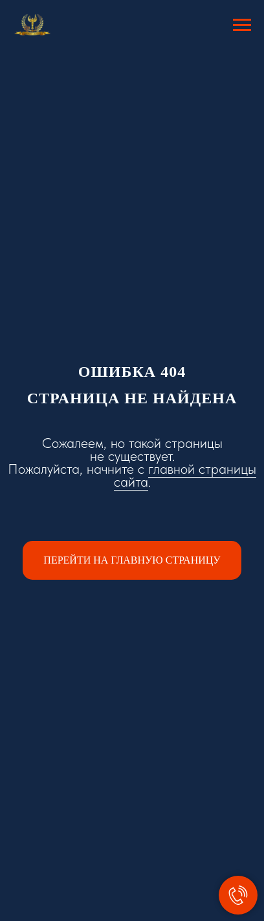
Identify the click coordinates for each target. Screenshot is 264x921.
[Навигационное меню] (242, 25)
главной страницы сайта (185, 475)
